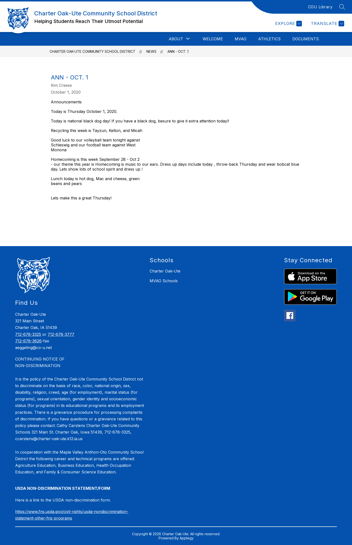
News (151, 51)
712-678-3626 (28, 340)
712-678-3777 (61, 334)
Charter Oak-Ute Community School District (92, 51)
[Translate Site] (327, 24)
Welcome (213, 38)
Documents (305, 38)
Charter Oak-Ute (165, 271)
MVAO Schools (164, 280)
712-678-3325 (28, 334)
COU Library (320, 6)
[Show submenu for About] (176, 39)
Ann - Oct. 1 (177, 51)
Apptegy (187, 538)
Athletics (269, 38)
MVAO (240, 38)
